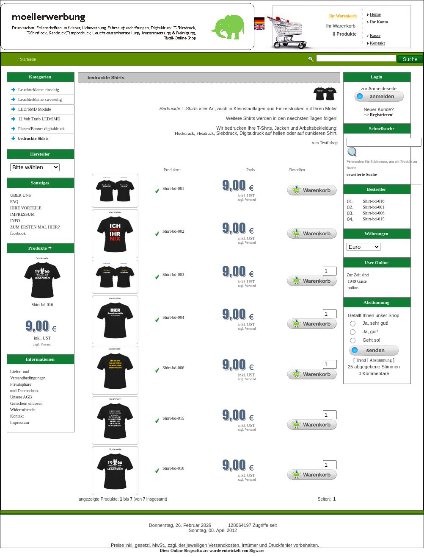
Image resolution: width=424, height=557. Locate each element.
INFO (15, 220)
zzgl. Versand (42, 344)
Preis (250, 169)
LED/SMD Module (34, 109)
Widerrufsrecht (23, 409)
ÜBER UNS (20, 195)
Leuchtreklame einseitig (39, 89)
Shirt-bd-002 (173, 231)
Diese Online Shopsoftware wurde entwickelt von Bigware (212, 550)
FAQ (14, 201)
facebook (18, 233)
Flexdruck (205, 133)
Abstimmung (381, 360)
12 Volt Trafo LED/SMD (39, 119)
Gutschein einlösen (26, 403)
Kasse (375, 35)
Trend (361, 360)
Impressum (19, 422)
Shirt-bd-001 (173, 188)
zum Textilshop (324, 142)
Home (375, 14)
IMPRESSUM (22, 214)
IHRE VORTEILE (25, 208)
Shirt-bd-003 (173, 274)
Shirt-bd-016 (42, 304)
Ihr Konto (379, 21)
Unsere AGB (21, 397)
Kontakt (377, 43)
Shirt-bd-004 (173, 317)
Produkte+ (173, 169)
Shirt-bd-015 (173, 418)
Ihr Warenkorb (343, 16)
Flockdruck (184, 133)
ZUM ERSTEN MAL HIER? (35, 227)
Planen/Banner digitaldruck (41, 128)
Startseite (26, 59)
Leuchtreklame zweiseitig (40, 99)
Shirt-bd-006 (173, 367)
